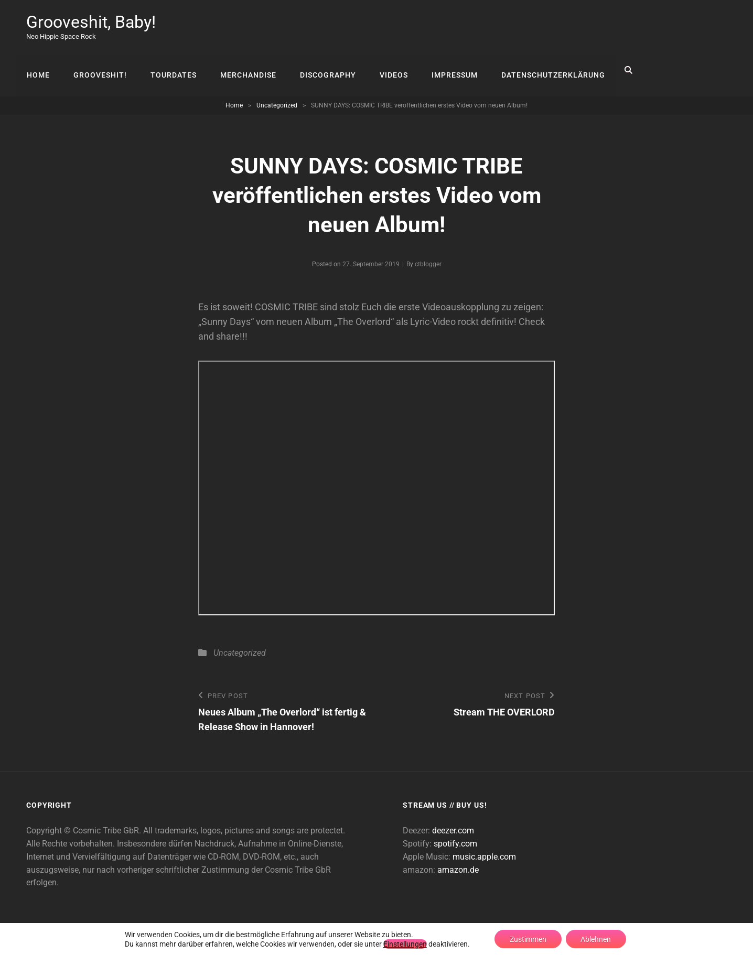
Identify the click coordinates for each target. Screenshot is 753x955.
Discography (325, 70)
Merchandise (246, 70)
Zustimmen (527, 939)
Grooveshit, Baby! (91, 22)
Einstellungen (403, 943)
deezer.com (453, 830)
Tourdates (172, 70)
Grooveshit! (99, 70)
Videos (390, 70)
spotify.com (455, 844)
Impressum (451, 70)
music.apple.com (484, 857)
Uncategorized (276, 105)
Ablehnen (597, 939)
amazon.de (458, 869)
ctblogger (428, 264)
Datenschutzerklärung (549, 70)
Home (37, 70)
